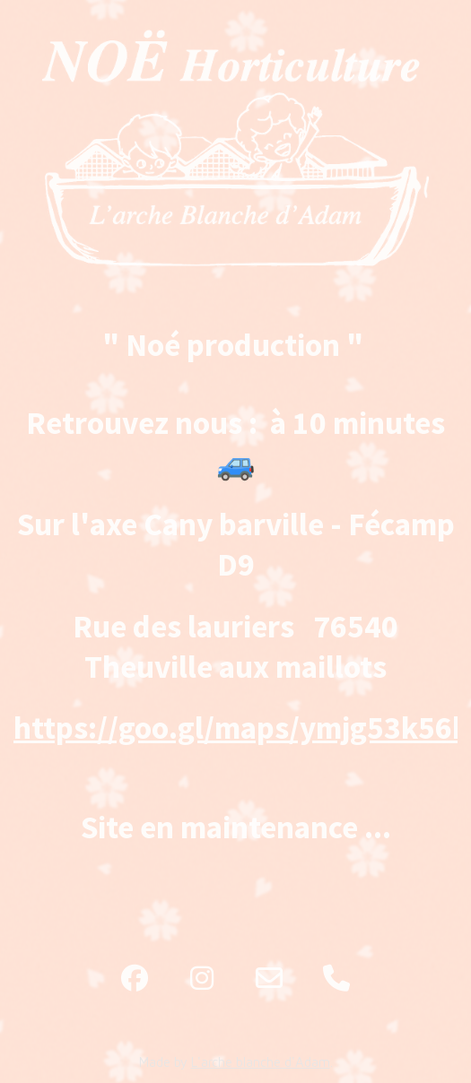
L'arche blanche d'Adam (260, 1062)
